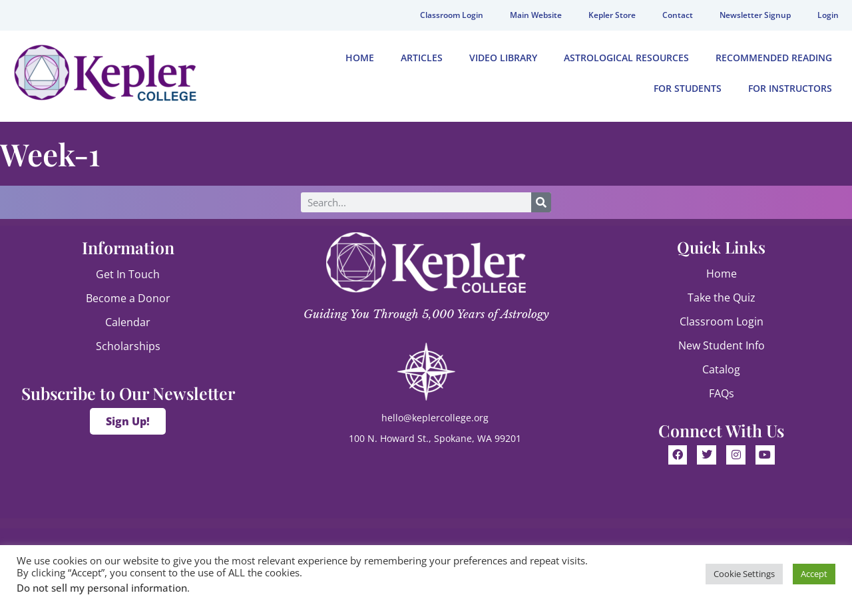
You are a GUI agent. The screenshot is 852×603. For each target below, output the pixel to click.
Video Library (503, 57)
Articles (422, 57)
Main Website (536, 15)
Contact (677, 15)
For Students (688, 88)
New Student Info (721, 345)
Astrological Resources (626, 57)
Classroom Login (451, 15)
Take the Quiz (721, 297)
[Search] (541, 202)
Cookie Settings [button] (744, 574)
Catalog (721, 369)
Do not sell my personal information (102, 587)
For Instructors (790, 88)
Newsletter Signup (755, 15)
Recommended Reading (774, 57)
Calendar (127, 322)
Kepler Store (612, 15)
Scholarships (128, 346)
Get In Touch (128, 274)
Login (828, 15)
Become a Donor (128, 298)
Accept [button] (814, 574)
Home (359, 57)
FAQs (721, 393)
